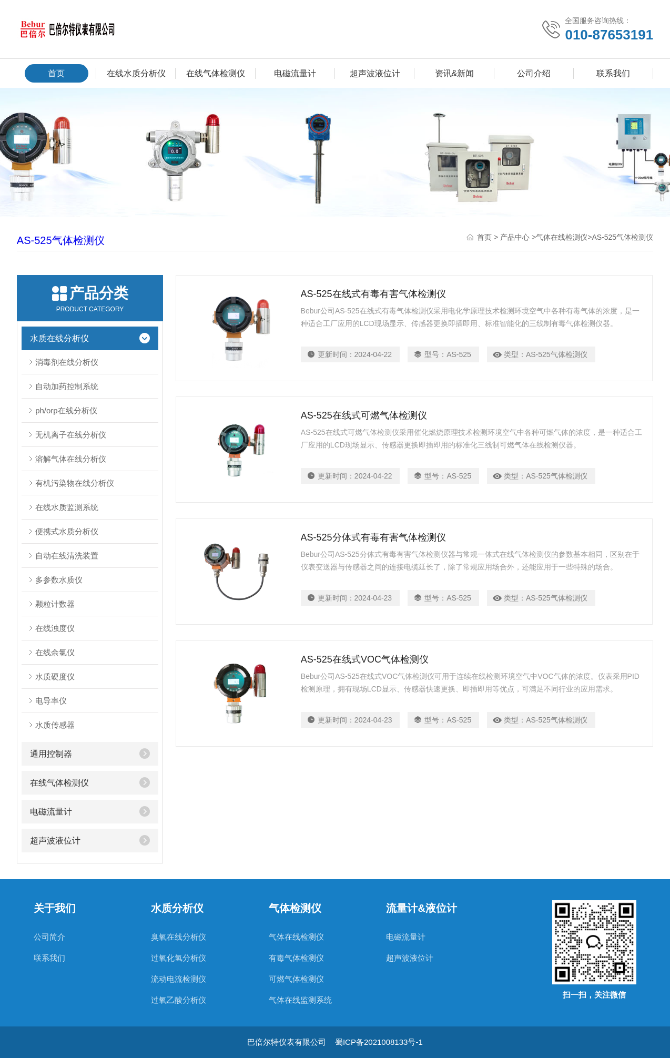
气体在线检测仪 (561, 237)
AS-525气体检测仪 (61, 240)
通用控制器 (51, 753)
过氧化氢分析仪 (178, 957)
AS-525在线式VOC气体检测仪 (365, 660)
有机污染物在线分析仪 (74, 483)
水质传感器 (55, 724)
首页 (56, 73)
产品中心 (515, 237)
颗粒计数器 (55, 603)
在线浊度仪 (55, 628)
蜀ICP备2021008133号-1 (379, 1041)
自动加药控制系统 (66, 386)
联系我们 (613, 73)
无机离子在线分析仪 (70, 434)
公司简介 (49, 936)
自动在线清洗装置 (66, 555)
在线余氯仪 (55, 652)
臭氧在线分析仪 (178, 936)
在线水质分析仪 (136, 73)
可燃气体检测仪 (296, 978)
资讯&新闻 (454, 73)
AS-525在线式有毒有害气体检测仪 (373, 294)
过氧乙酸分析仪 (178, 999)
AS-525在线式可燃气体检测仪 (364, 416)
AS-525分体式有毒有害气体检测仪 (373, 538)
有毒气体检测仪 (296, 957)
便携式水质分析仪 (66, 531)
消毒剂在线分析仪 (66, 362)
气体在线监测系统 (300, 999)
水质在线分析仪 (59, 338)
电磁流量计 (295, 73)
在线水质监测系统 (66, 507)
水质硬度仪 (55, 676)
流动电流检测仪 (178, 978)
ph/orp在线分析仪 (66, 410)
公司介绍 (534, 73)
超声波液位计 (375, 73)
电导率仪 (51, 700)
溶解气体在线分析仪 (70, 458)
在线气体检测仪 (215, 73)
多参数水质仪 (59, 579)
